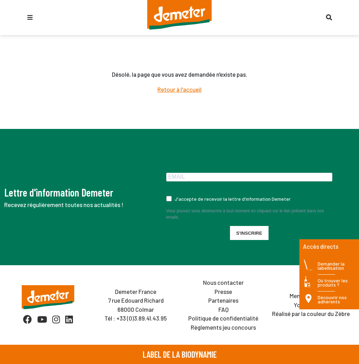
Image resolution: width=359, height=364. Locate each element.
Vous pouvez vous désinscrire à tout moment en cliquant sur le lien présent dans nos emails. (245, 214)
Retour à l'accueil (179, 89)
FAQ (223, 309)
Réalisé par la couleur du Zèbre (311, 313)
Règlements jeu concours (223, 327)
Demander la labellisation (331, 266)
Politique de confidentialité (223, 318)
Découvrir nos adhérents (332, 299)
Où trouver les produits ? (333, 283)
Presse (223, 291)
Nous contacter (223, 282)
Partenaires (223, 300)
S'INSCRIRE (249, 233)
